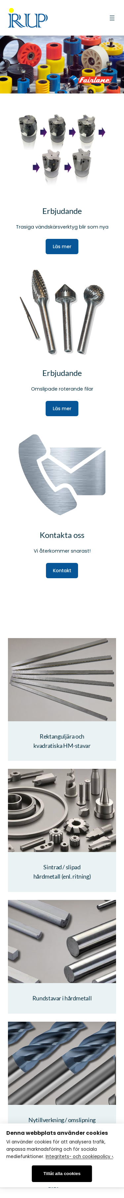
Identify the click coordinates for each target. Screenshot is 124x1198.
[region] (62, 64)
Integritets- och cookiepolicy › (79, 1156)
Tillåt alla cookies (61, 1173)
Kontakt (62, 570)
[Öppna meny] (112, 18)
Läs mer (62, 246)
